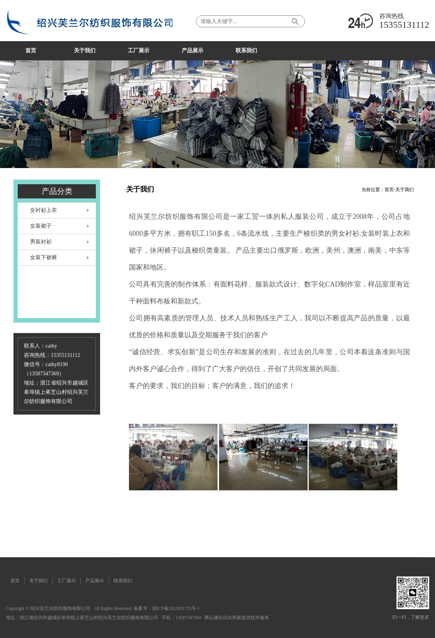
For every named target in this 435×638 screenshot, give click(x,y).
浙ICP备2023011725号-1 (176, 608)
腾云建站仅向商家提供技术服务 (236, 617)
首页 (389, 189)
